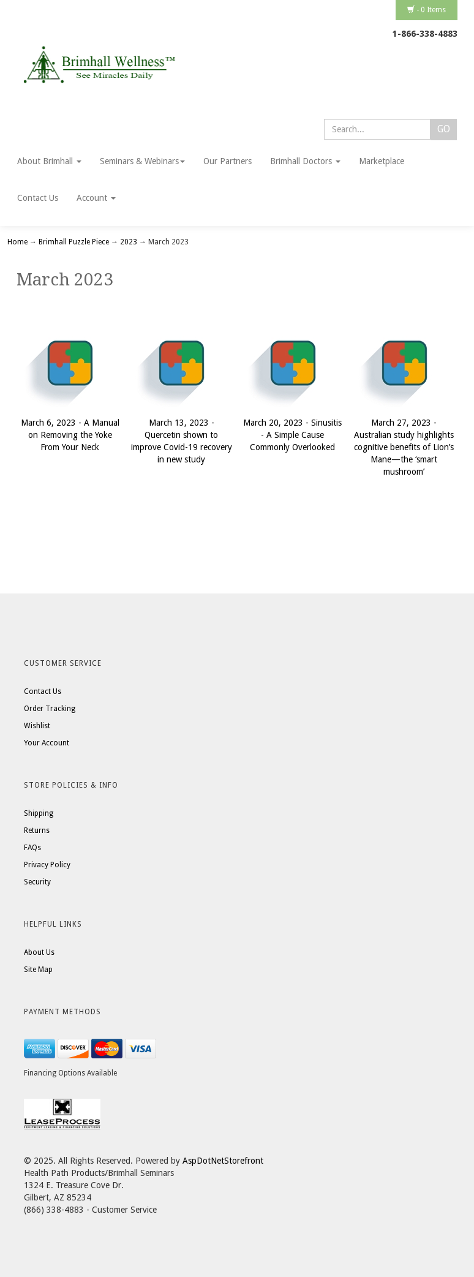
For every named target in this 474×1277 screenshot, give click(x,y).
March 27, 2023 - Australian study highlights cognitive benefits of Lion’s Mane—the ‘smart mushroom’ (404, 447)
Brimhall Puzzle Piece (74, 242)
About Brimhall (49, 161)
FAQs (32, 847)
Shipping (38, 813)
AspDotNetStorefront (222, 1161)
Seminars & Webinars (142, 161)
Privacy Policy (47, 865)
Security (37, 882)
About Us (39, 952)
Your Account (46, 743)
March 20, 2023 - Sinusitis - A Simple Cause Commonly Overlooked (292, 435)
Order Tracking (49, 708)
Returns (37, 830)
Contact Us (37, 198)
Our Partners (227, 161)
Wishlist (37, 725)
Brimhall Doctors (305, 161)
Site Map (38, 969)
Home (18, 242)
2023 (128, 242)
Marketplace (381, 161)
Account (96, 198)
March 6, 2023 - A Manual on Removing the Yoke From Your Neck (70, 435)
